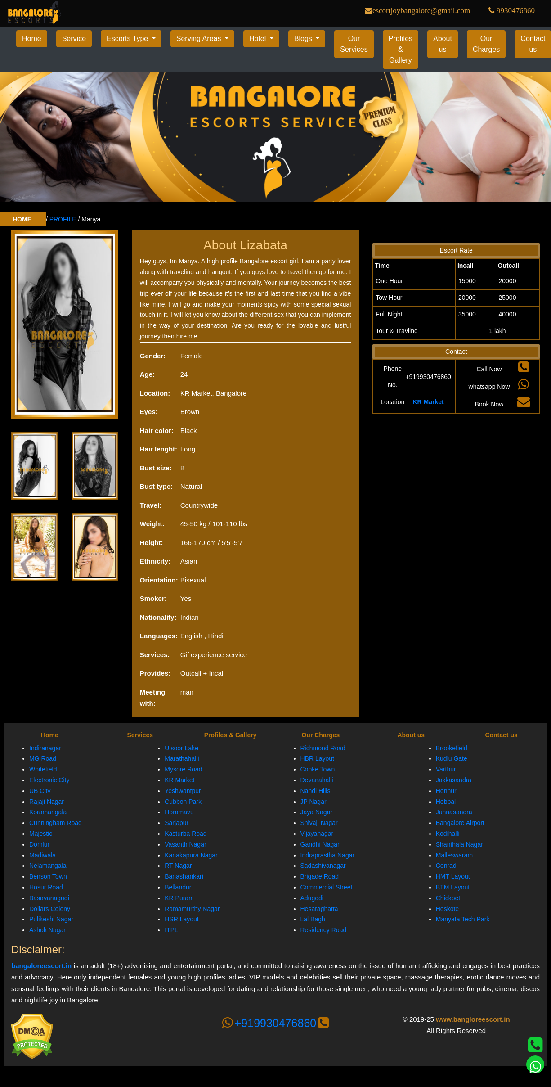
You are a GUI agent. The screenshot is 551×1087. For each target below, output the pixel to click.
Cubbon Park (183, 801)
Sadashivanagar (323, 865)
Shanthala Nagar (459, 844)
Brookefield (451, 748)
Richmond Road (322, 748)
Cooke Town (317, 769)
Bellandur (178, 887)
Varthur (446, 769)
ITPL (171, 930)
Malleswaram (454, 855)
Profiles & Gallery (400, 49)
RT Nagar (178, 865)
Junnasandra (454, 812)
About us (442, 44)
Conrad (446, 865)
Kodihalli (448, 833)
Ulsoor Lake (181, 748)
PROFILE (62, 219)
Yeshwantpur (183, 790)
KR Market (427, 402)
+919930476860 (275, 1023)
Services (140, 735)
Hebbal (446, 801)
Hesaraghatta (319, 908)
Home (31, 38)
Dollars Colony (49, 908)
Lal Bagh (312, 919)
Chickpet (448, 898)
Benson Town (48, 876)
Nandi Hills (315, 790)
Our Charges (486, 44)
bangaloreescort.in (41, 966)
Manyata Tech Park (463, 919)
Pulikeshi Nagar (51, 919)
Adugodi (311, 898)
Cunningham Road (55, 822)
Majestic (40, 833)
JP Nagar (313, 801)
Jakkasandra (453, 780)
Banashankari (184, 876)
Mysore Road (183, 769)
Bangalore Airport (460, 822)
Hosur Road (46, 887)
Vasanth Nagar (185, 844)
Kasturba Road (185, 833)
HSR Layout (181, 919)
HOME (23, 219)
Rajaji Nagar (46, 801)
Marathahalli (182, 758)
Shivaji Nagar (319, 822)
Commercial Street (326, 887)
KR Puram (179, 898)
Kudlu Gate (451, 758)
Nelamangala (48, 865)
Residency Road (323, 930)
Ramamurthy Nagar (192, 908)
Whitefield (43, 769)
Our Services (353, 44)
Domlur (39, 844)
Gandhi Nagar (320, 844)
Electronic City (49, 780)
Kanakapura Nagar (191, 855)
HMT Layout (453, 876)
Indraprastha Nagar (327, 855)
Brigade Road (319, 876)
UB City (39, 790)
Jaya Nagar (316, 812)
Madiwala (42, 855)
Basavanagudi (49, 898)
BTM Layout (453, 887)
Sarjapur (176, 822)
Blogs (304, 38)
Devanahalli (316, 780)
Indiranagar (45, 748)
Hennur (446, 790)
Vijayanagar (317, 833)
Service (74, 38)
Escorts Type (128, 38)
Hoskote (447, 908)
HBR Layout (317, 758)
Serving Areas (199, 38)
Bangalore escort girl (269, 261)
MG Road (42, 758)
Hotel (258, 38)
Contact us (501, 735)
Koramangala (48, 812)
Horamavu (179, 812)
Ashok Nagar (47, 930)
